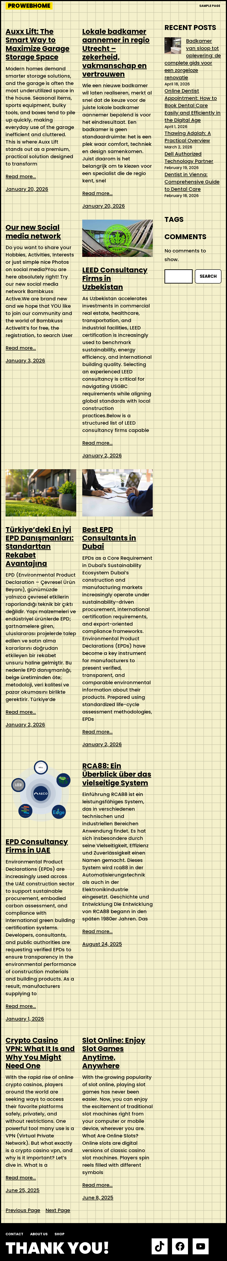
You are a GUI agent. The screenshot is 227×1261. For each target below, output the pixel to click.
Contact (14, 1234)
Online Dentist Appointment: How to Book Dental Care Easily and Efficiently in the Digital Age (192, 105)
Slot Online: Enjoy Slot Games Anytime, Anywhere (113, 1053)
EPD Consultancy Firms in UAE (37, 846)
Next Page (57, 1210)
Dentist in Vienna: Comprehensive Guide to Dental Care (191, 182)
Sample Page (209, 6)
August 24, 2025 (102, 944)
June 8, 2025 (97, 1197)
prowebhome (29, 6)
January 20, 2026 (27, 189)
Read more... (21, 176)
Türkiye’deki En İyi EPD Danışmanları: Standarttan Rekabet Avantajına (40, 546)
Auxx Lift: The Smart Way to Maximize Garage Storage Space (37, 44)
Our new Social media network (33, 231)
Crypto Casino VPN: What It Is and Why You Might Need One (40, 1053)
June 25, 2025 (22, 1190)
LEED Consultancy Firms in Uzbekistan (114, 278)
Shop (60, 1234)
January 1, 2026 (25, 1018)
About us (39, 1234)
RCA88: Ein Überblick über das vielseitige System (116, 774)
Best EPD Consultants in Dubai (109, 538)
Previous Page (23, 1210)
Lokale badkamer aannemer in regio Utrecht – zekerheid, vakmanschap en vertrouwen (116, 52)
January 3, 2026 (25, 360)
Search (208, 276)
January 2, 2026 (102, 455)
